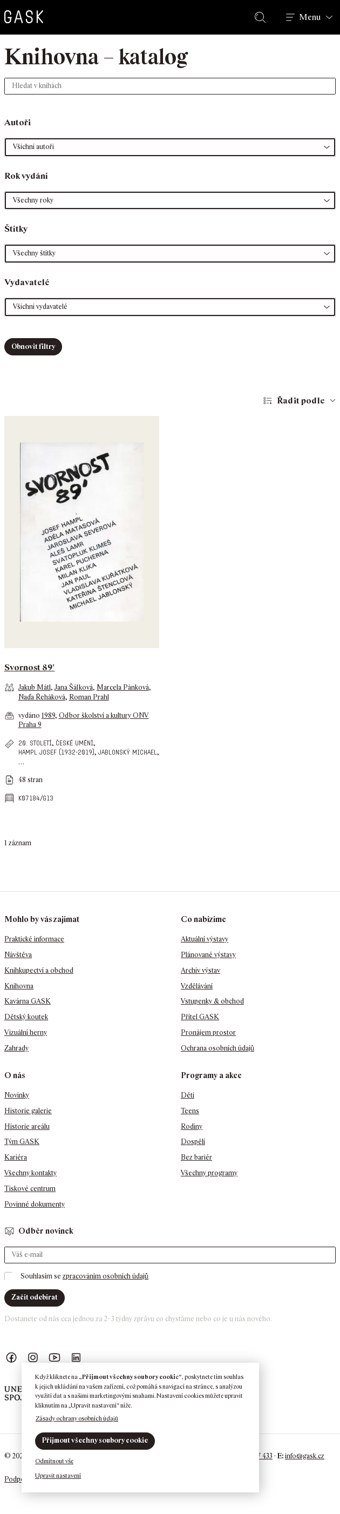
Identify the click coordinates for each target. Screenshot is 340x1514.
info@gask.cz (304, 1456)
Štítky (16, 229)
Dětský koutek (26, 1017)
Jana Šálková (74, 687)
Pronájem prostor (208, 1032)
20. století (35, 742)
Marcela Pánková (123, 687)
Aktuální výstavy (204, 939)
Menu (310, 17)
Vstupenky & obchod (212, 1001)
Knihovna (18, 986)
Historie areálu (27, 1126)
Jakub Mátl (34, 687)
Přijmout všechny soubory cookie (95, 1440)
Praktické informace (34, 939)
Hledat (262, 17)
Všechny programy (209, 1173)
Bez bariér (196, 1157)
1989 (48, 715)
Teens (190, 1111)
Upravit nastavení (58, 1475)
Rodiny (191, 1126)
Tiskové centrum (30, 1189)
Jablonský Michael (127, 752)
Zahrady (16, 1048)
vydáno (30, 715)
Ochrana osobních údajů (217, 1048)
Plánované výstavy (208, 955)
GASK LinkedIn (76, 1357)
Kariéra (15, 1157)
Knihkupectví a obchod (38, 970)
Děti (187, 1095)
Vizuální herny (25, 1032)
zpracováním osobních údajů (105, 1276)
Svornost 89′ (29, 667)
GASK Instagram (33, 1357)
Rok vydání (26, 176)
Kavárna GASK (27, 1001)
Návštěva (18, 955)
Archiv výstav (200, 970)
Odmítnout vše (54, 1461)
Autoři (17, 122)
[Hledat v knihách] (170, 86)
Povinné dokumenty (34, 1204)
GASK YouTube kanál (54, 1357)
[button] (170, 147)
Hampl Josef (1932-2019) (56, 752)
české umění (74, 742)
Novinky (16, 1095)
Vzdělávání (197, 986)
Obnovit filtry (33, 346)
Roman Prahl (89, 697)
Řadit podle (301, 400)
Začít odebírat (34, 1297)
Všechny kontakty (30, 1173)
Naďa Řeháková (41, 697)
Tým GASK (21, 1142)
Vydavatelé (27, 282)
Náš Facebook (11, 1357)
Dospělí (193, 1142)
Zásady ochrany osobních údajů (77, 1418)
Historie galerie (28, 1111)
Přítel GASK (200, 1017)
